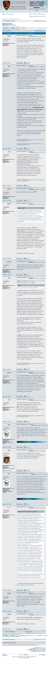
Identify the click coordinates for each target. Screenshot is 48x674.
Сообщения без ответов (7, 19)
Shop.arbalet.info (43, 2)
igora (31, 143)
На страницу (39, 27)
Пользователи (42, 14)
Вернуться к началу (7, 62)
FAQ (30, 14)
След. (46, 27)
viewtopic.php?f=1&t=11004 (27, 585)
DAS (10, 24)
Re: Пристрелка (30, 65)
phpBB (21, 656)
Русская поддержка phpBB (24, 657)
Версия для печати (7, 30)
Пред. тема (37, 30)
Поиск (35, 14)
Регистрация (10, 14)
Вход (4, 14)
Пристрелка (7, 24)
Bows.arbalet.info (43, 4)
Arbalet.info (44, 1)
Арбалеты (13, 639)
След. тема (43, 30)
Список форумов (6, 639)
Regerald (13, 24)
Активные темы (17, 19)
